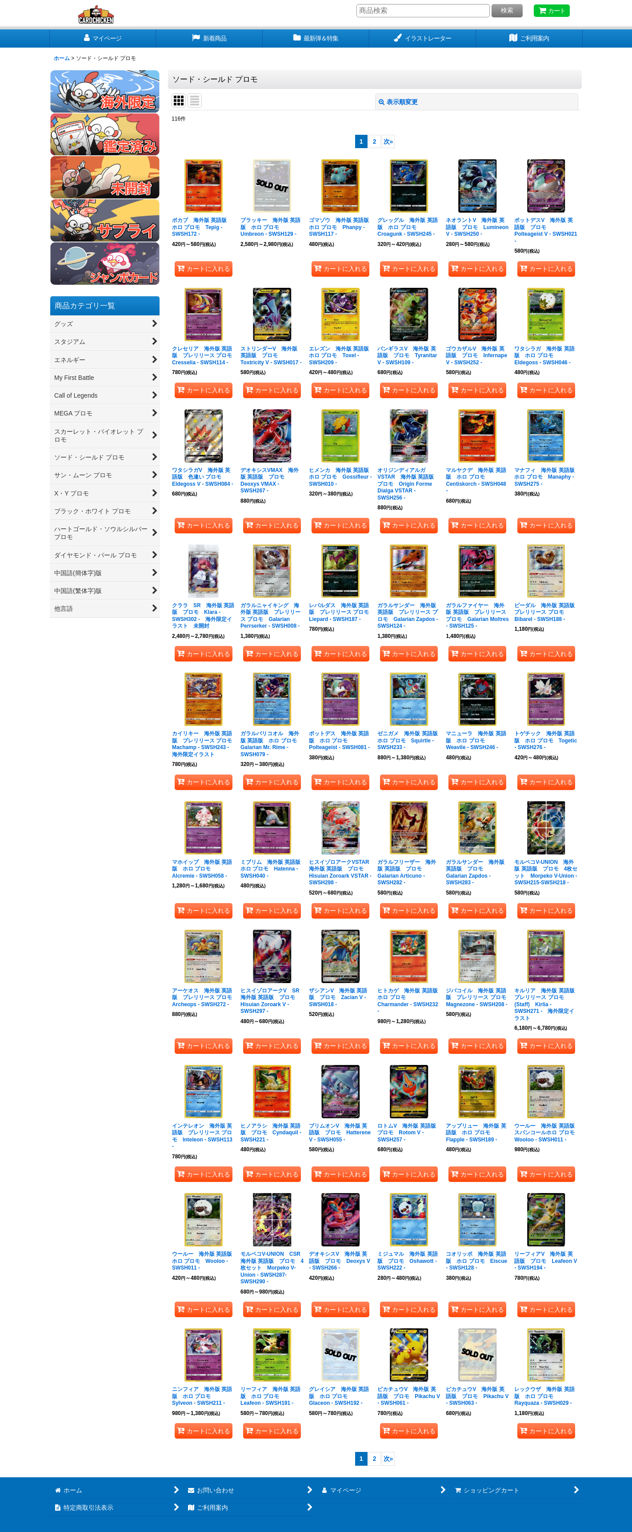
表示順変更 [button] (398, 101)
